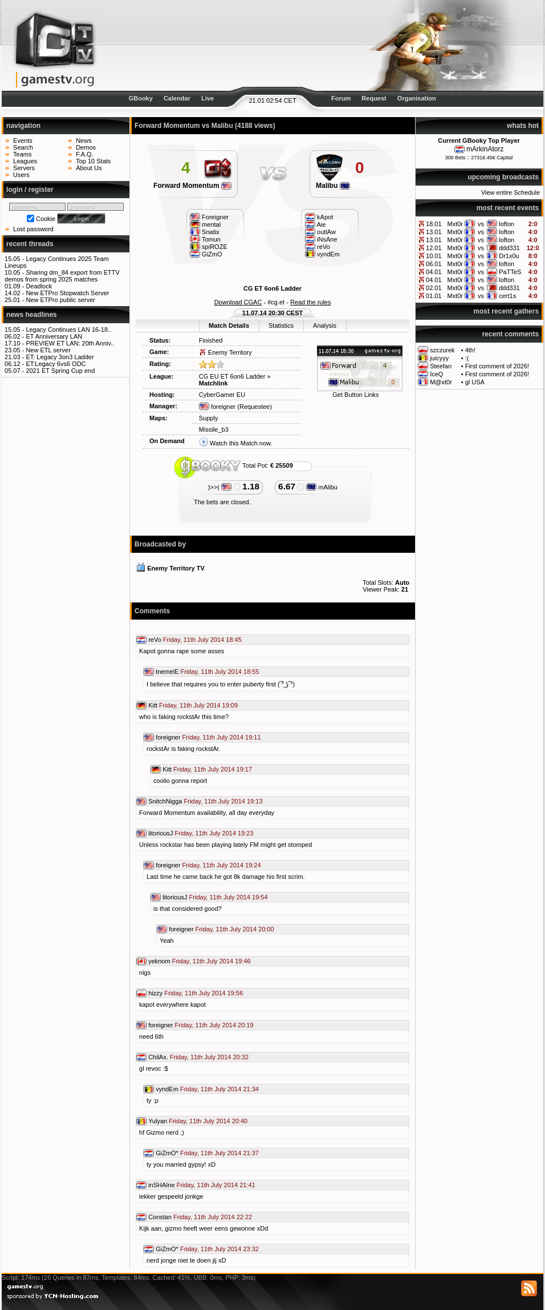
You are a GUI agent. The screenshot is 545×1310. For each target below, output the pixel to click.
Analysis (324, 325)
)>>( (219, 487)
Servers (24, 167)
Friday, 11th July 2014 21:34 (219, 1089)
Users (21, 174)
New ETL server (48, 350)
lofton (506, 223)
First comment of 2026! (497, 366)
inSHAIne (161, 1185)
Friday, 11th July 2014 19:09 (198, 705)
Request (373, 98)
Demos (86, 147)
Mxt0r (455, 223)
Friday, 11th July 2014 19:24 (221, 865)
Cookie (45, 218)
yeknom (159, 961)
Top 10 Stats (93, 161)
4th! (470, 350)
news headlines (31, 315)
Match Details (229, 325)
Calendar (177, 98)
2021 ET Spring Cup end (60, 370)
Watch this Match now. (241, 443)
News (84, 140)
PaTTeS (510, 271)
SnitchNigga (165, 801)
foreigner (217, 406)
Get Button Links (355, 394)
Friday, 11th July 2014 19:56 (203, 993)
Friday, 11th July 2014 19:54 (228, 897)
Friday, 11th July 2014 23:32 (219, 1248)
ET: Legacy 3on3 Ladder (59, 356)
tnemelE (167, 671)
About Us (88, 167)
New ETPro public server (60, 299)
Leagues (25, 161)
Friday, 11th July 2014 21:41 (216, 1185)
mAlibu (321, 487)
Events (22, 140)
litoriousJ (160, 833)
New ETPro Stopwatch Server (67, 293)
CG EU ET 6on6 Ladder (232, 376)
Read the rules (310, 302)
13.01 (434, 231)
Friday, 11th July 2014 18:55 (220, 671)
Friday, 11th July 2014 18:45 (202, 639)
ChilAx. (158, 1057)
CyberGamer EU (222, 394)
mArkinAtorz (484, 149)
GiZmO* (167, 1153)
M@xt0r (441, 382)
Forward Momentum (192, 186)
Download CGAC (238, 302)
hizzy (155, 993)
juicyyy (439, 358)
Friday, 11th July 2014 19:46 (211, 961)
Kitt (152, 705)
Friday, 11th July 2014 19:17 (212, 769)
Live (207, 98)
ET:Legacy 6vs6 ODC (56, 363)
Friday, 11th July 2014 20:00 (235, 929)
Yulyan (157, 1121)
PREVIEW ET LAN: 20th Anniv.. (70, 343)
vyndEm (167, 1089)
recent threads (30, 244)
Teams (22, 154)
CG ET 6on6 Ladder (272, 288)
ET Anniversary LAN (54, 336)
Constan (160, 1216)
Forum (341, 98)
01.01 (434, 295)
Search (23, 147)
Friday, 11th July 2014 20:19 (214, 1025)
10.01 (434, 255)
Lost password (33, 229)
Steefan (441, 366)
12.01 (434, 247)
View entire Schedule (510, 192)
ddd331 (509, 247)
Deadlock (39, 286)
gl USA (475, 382)
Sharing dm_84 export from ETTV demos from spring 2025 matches (62, 276)
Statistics (281, 325)
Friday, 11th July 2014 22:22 (212, 1216)
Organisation (416, 98)
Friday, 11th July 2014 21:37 (219, 1153)
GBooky (141, 98)
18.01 (434, 223)
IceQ (436, 374)
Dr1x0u (509, 255)
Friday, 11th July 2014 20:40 (208, 1121)
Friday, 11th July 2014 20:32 (209, 1057)
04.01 (434, 271)
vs (481, 223)
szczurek (442, 350)
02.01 (434, 287)
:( (467, 358)
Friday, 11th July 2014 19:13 (223, 801)
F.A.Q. (84, 154)
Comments (152, 611)
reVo (154, 639)
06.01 (434, 263)
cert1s (507, 295)
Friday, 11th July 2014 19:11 (221, 737)
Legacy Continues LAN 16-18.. (68, 329)
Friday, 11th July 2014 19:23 (214, 833)
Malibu (333, 186)
